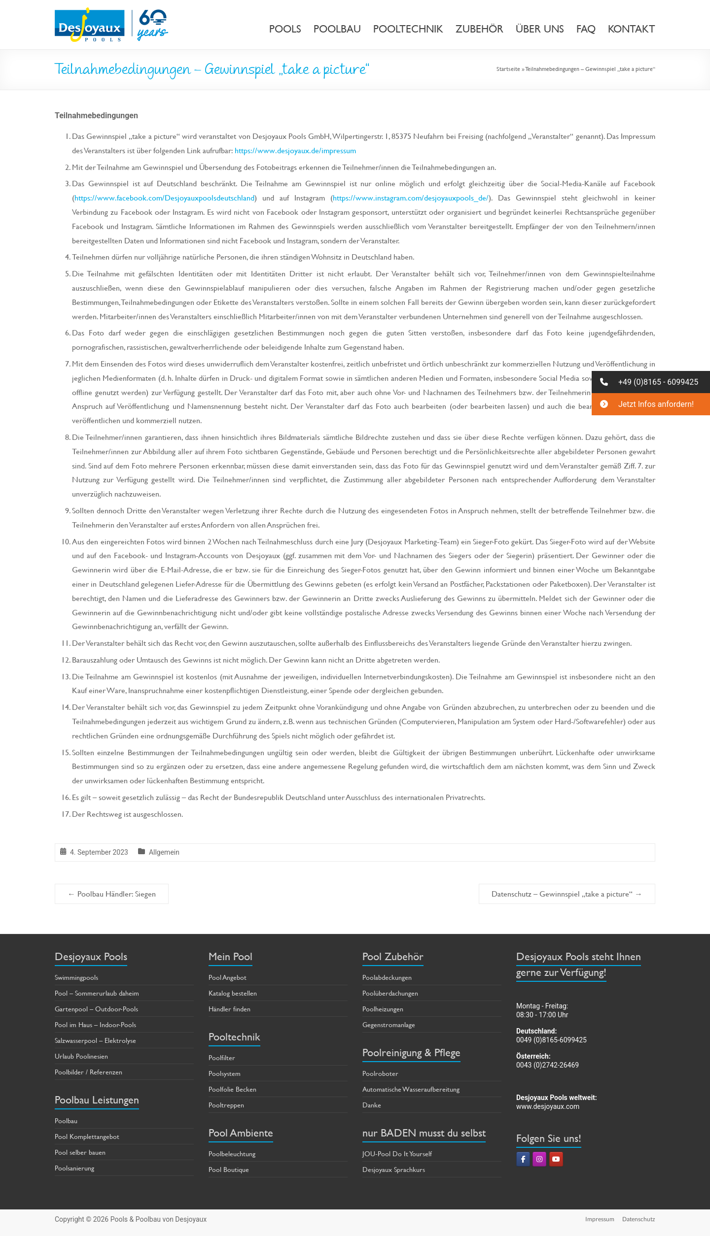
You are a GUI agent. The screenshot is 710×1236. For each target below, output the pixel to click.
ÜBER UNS (540, 29)
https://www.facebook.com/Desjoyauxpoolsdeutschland (164, 197)
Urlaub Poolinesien (81, 1056)
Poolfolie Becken (232, 1089)
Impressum (599, 1219)
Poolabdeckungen (387, 977)
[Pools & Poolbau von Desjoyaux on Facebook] (523, 1159)
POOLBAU (337, 29)
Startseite (508, 68)
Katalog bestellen (233, 993)
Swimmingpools (76, 977)
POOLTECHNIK (408, 29)
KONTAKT (631, 29)
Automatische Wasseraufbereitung (411, 1089)
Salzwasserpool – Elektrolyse (95, 1040)
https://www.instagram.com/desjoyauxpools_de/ (411, 197)
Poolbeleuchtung (232, 1153)
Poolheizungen (382, 1008)
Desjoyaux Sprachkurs (393, 1169)
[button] (651, 382)
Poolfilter (222, 1057)
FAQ (586, 29)
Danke (371, 1105)
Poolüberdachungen (390, 993)
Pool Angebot (228, 977)
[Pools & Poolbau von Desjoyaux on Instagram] (539, 1159)
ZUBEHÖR (479, 29)
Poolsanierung (74, 1168)
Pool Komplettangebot (87, 1136)
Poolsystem (225, 1073)
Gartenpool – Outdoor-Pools (96, 1008)
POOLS (285, 29)
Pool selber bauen (80, 1152)
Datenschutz (638, 1219)
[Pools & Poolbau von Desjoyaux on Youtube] (556, 1159)
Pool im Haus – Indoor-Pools (95, 1024)
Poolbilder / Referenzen (88, 1072)
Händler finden (229, 1008)
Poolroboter (380, 1073)
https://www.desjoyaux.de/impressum (295, 150)
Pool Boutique (229, 1169)
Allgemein (164, 852)
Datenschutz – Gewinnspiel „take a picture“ (567, 893)
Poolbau (66, 1120)
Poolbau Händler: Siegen (112, 893)
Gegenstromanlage (388, 1024)
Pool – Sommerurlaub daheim (97, 993)
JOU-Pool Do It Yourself (397, 1153)
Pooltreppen (226, 1105)
